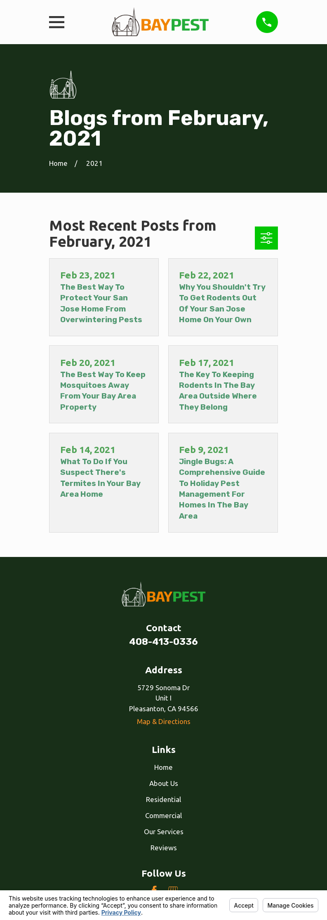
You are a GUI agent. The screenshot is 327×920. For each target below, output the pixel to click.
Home (163, 767)
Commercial (163, 815)
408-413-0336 (163, 641)
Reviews (164, 848)
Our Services (163, 831)
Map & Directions (164, 721)
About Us (163, 783)
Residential (163, 799)
